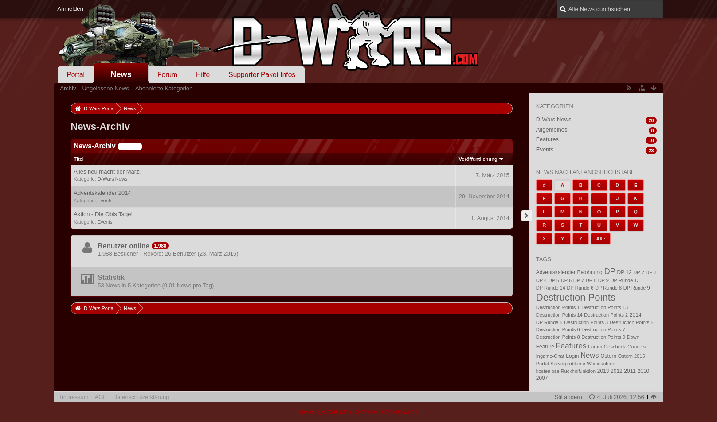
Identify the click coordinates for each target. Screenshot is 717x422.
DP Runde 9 (636, 287)
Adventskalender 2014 (102, 193)
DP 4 (541, 280)
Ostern (608, 356)
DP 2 (638, 272)
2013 (603, 371)
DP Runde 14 (550, 287)
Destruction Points (575, 297)
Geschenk (615, 346)
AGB (101, 397)
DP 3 (651, 272)
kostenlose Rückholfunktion (566, 371)
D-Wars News (113, 179)
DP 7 (578, 280)
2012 (617, 371)
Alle (600, 238)
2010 (644, 371)
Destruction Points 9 (603, 337)
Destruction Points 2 (606, 314)
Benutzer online (123, 246)
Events (105, 200)
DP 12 (624, 272)
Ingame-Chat (550, 356)
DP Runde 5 (549, 322)
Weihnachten (601, 363)
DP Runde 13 (625, 280)
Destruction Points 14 (559, 314)
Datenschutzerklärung (141, 397)
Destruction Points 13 (604, 307)
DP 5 (554, 280)
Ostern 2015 (631, 356)
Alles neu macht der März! (107, 171)
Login (572, 356)
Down (633, 337)
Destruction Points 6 (558, 329)
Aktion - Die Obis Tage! (103, 214)
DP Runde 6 (580, 287)
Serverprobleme (567, 363)
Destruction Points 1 (558, 307)
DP (609, 271)
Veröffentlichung (478, 159)
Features (547, 139)
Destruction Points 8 (558, 337)
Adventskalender (556, 272)
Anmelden (70, 8)
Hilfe (203, 74)
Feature (545, 347)
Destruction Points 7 (603, 329)
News (121, 74)
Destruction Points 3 (586, 322)
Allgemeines (552, 129)
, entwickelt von (359, 411)
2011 (630, 371)
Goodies (636, 346)
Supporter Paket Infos (261, 74)
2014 (636, 315)
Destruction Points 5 (632, 322)
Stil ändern (568, 397)
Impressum (74, 397)
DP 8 (591, 280)
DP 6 (566, 280)
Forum (167, 74)
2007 (542, 378)
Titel (79, 159)
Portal (76, 74)
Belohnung (590, 272)
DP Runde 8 (608, 287)
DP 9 (603, 280)
